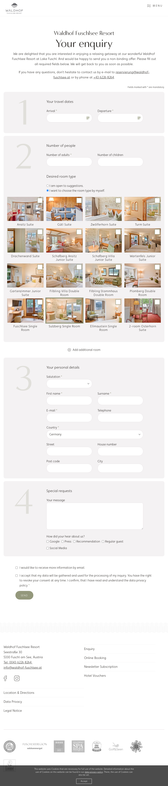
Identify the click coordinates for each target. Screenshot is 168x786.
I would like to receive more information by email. (52, 567)
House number (107, 444)
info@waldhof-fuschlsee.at (23, 667)
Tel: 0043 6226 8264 (18, 662)
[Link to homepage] (14, 8)
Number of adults (59, 155)
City (100, 461)
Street (50, 444)
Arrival (51, 111)
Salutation (54, 376)
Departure (105, 111)
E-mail (51, 410)
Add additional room (84, 350)
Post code (53, 461)
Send (24, 595)
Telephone (104, 410)
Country (52, 427)
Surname (104, 393)
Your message (55, 500)
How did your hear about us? (65, 536)
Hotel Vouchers (95, 675)
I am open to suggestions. (65, 186)
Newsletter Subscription (101, 666)
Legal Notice (13, 710)
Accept (84, 781)
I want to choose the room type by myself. (75, 190)
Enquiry (89, 649)
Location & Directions (19, 692)
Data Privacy (13, 701)
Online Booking (95, 658)
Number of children (110, 155)
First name (54, 393)
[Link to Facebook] (9, 678)
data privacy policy (94, 772)
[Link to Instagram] (17, 678)
